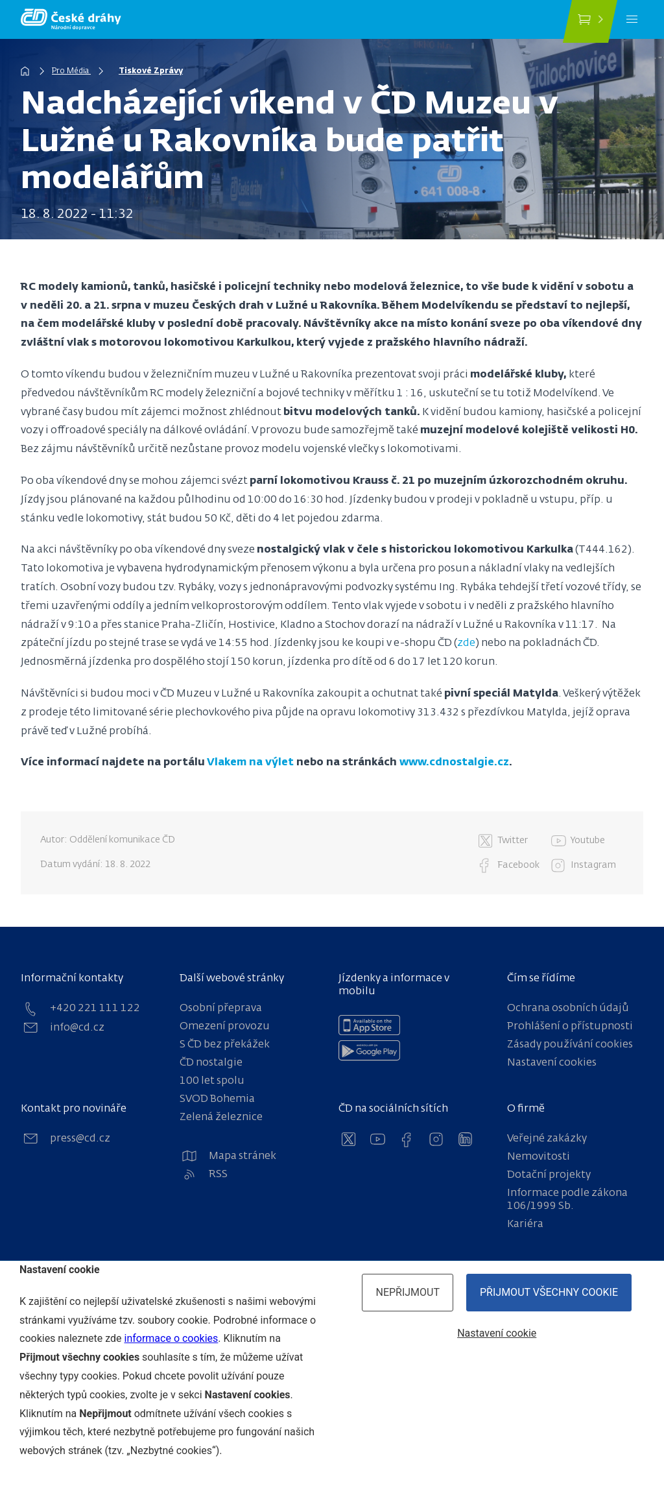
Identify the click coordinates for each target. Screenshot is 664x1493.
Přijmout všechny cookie (549, 1292)
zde (466, 643)
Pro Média (71, 71)
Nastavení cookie (496, 1333)
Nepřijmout (407, 1292)
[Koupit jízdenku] (590, 21)
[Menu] (632, 19)
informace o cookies (171, 1338)
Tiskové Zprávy (151, 71)
